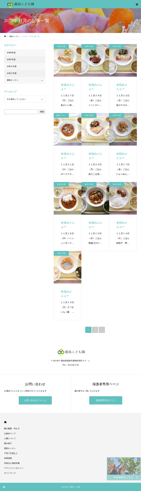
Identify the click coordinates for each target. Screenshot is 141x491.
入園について (10, 438)
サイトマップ (10, 473)
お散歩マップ (10, 433)
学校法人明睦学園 (12, 463)
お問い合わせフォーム (35, 400)
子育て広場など (11, 453)
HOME (5, 422)
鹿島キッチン (61, 115)
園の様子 (8, 443)
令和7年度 (11, 60)
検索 (42, 112)
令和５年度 (61, 46)
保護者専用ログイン (106, 400)
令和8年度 (11, 53)
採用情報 (8, 458)
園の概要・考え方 (12, 429)
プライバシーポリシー (13, 468)
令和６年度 (12, 66)
